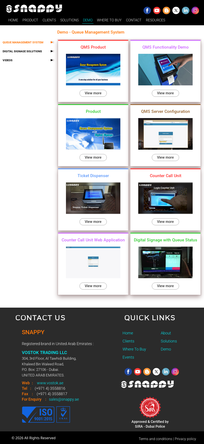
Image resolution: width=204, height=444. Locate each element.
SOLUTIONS (69, 20)
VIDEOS (7, 60)
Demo (166, 349)
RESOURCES (155, 20)
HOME (13, 20)
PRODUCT (30, 20)
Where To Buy (134, 349)
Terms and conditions (155, 439)
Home (128, 333)
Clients (128, 341)
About (166, 333)
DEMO (88, 20)
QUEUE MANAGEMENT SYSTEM (23, 42)
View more (93, 93)
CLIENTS (49, 20)
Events (128, 357)
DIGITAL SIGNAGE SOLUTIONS (22, 51)
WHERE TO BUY (109, 20)
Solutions (169, 341)
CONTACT (134, 20)
